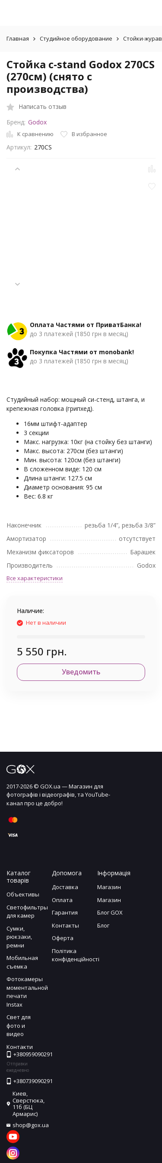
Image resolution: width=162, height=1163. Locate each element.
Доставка (65, 887)
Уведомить (81, 672)
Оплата (62, 900)
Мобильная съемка (22, 962)
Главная (17, 38)
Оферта (62, 938)
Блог (103, 925)
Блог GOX (110, 912)
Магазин (109, 887)
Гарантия (65, 912)
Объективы (22, 894)
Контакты (65, 925)
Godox (37, 122)
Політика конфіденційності (75, 955)
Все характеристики (34, 578)
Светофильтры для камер (27, 911)
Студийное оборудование (76, 38)
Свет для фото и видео (18, 1025)
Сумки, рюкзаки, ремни (19, 937)
